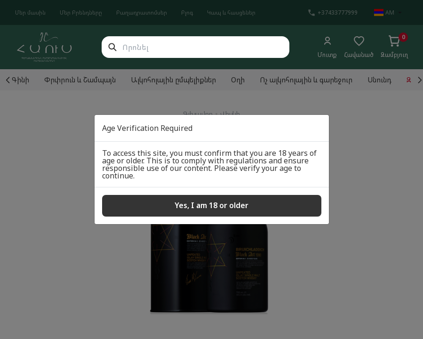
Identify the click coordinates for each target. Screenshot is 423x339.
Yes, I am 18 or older (211, 205)
